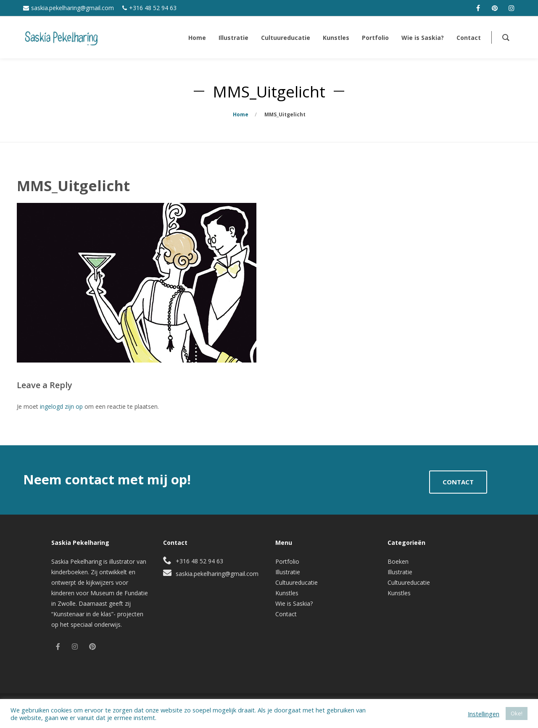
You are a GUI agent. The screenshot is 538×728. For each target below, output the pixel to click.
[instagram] (511, 8)
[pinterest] (494, 8)
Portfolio (287, 561)
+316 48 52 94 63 (153, 8)
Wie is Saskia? (294, 603)
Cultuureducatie (296, 582)
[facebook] (478, 8)
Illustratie (287, 572)
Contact (286, 614)
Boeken (398, 561)
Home (240, 114)
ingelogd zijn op (61, 406)
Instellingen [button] (483, 713)
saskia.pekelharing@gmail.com (72, 8)
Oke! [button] (516, 713)
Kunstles (286, 593)
